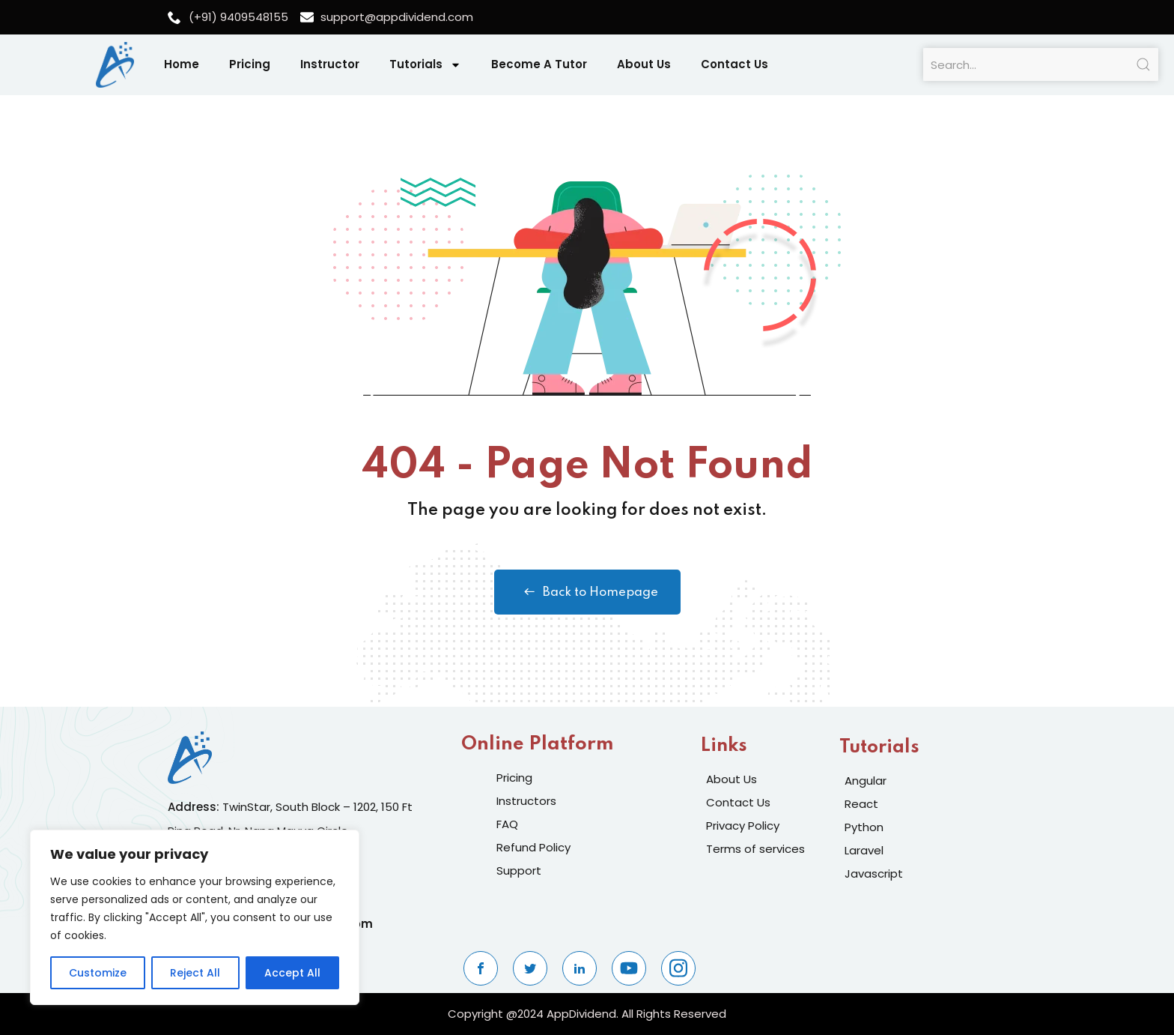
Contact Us (734, 64)
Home (181, 64)
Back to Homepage (587, 592)
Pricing (249, 64)
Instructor (329, 64)
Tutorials (425, 65)
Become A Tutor (539, 64)
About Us (644, 64)
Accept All (292, 972)
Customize (98, 972)
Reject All (195, 972)
